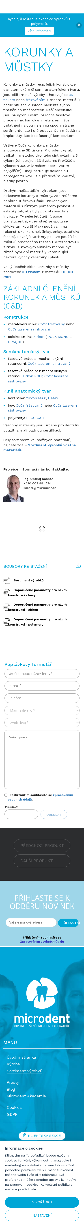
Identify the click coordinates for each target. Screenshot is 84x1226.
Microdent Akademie (26, 1096)
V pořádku (42, 1202)
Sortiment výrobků (29, 580)
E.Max (53, 398)
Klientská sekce (42, 1136)
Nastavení (42, 1215)
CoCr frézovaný (52, 324)
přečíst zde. (27, 1189)
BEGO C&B (35, 418)
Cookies (14, 1107)
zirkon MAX (36, 398)
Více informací (39, 31)
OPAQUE (15, 342)
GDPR (12, 1114)
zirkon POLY (32, 376)
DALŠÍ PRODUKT (37, 860)
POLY (52, 337)
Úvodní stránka (21, 1057)
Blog (11, 1089)
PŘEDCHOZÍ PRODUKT (42, 845)
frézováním (36, 100)
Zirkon (39, 337)
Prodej (13, 1082)
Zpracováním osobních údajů (42, 941)
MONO (63, 337)
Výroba (13, 1064)
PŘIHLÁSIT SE (70, 923)
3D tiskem (31, 272)
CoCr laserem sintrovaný (29, 329)
